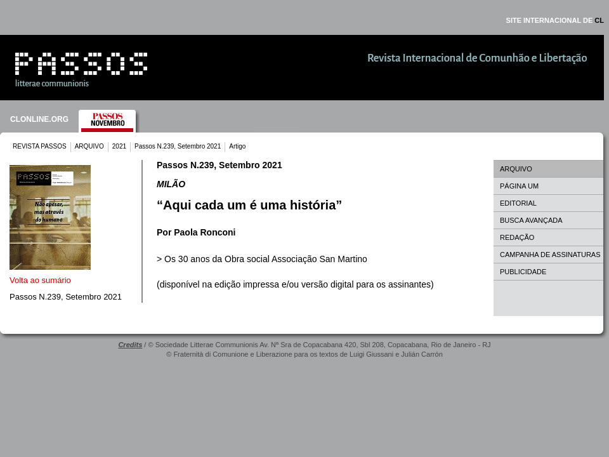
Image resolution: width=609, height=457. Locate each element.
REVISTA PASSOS (40, 146)
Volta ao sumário (40, 280)
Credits (130, 344)
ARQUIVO (89, 146)
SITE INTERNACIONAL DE (555, 20)
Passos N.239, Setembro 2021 (177, 146)
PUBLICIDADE (523, 271)
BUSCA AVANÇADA (531, 220)
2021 (119, 146)
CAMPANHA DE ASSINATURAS (550, 254)
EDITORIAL (518, 203)
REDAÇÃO (517, 237)
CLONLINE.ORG (39, 119)
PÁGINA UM (519, 186)
